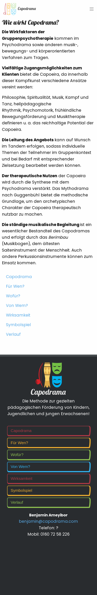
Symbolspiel (18, 324)
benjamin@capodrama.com (48, 521)
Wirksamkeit (18, 315)
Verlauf (13, 334)
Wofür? (13, 296)
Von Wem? (17, 305)
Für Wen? (15, 286)
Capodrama (19, 276)
